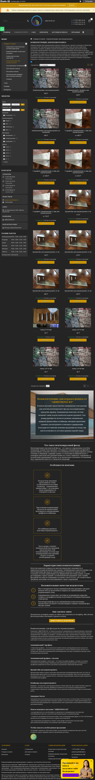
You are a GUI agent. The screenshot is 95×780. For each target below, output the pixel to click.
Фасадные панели (12, 71)
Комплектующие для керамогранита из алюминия (46, 131)
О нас (34, 32)
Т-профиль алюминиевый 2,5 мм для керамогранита (46, 212)
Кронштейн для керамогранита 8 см (78, 211)
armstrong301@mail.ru (11, 200)
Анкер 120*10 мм (46, 368)
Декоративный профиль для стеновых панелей (14, 75)
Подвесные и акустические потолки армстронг (15, 47)
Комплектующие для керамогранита (46, 90)
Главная (6, 32)
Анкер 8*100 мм (46, 330)
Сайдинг (9, 79)
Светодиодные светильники (15, 65)
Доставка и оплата (59, 32)
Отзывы (6, 86)
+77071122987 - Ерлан (78, 749)
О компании (29, 749)
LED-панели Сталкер (13, 68)
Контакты (44, 32)
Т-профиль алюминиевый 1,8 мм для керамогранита (46, 171)
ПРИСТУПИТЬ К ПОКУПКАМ (62, 621)
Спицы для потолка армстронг (12, 57)
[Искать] (28, 21)
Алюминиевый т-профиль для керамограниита (78, 91)
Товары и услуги (21, 32)
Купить (72, 5)
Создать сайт (15, 1)
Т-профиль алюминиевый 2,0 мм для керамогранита (78, 171)
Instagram (75, 32)
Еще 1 (6, 162)
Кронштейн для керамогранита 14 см (78, 252)
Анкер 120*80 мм (78, 368)
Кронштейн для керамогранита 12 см (46, 252)
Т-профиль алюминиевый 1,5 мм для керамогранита (78, 131)
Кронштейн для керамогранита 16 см (46, 291)
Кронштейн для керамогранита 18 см (78, 291)
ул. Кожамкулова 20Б (78, 754)
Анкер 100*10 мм (78, 330)
